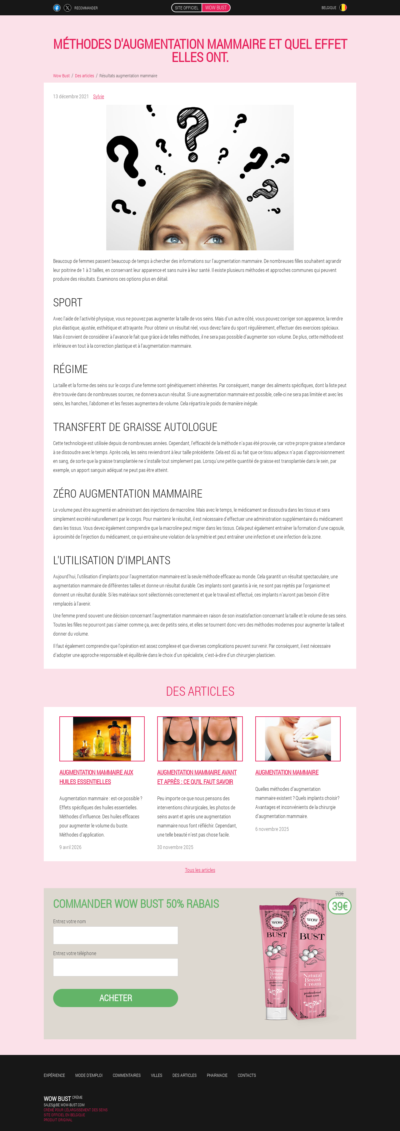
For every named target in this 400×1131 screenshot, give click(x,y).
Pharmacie (217, 1075)
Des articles (184, 1075)
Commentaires (127, 1075)
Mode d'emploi (88, 1075)
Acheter (115, 998)
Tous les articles (200, 870)
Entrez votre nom (69, 921)
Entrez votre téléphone (74, 953)
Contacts (247, 1075)
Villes (156, 1075)
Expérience (54, 1075)
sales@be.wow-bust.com (64, 1104)
